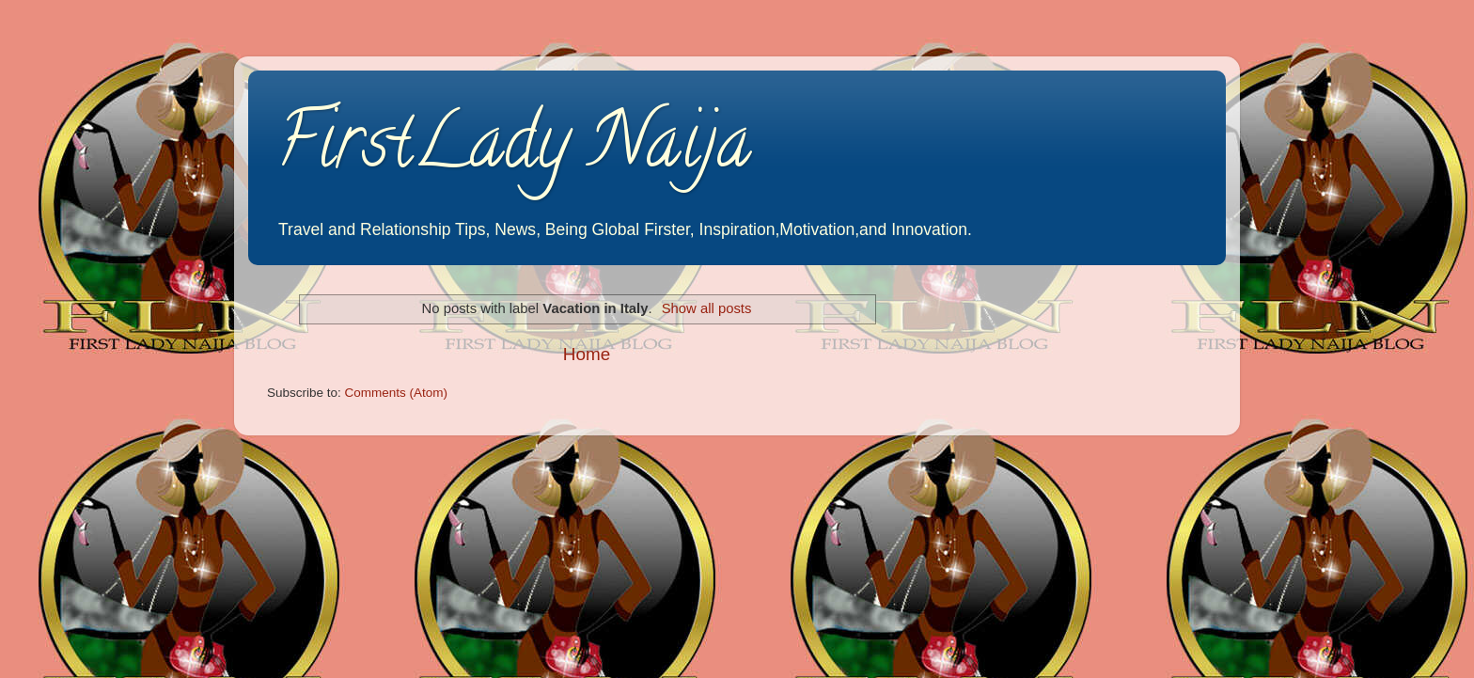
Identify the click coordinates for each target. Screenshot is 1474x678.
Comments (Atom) (396, 393)
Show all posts (707, 308)
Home (586, 354)
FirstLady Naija (513, 149)
